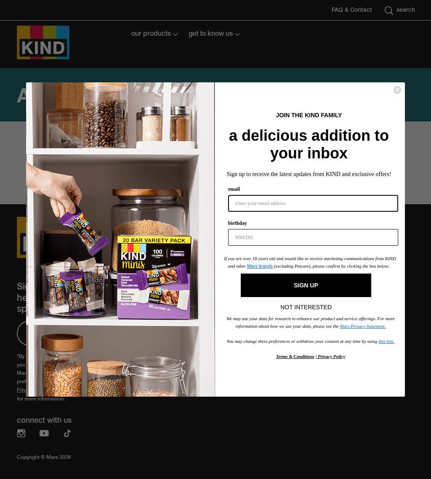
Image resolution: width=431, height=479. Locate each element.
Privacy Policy (331, 356)
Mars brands (260, 265)
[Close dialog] (397, 90)
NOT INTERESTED (306, 305)
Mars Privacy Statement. (363, 326)
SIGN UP (306, 285)
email (234, 189)
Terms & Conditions (295, 356)
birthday (237, 223)
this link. (386, 341)
